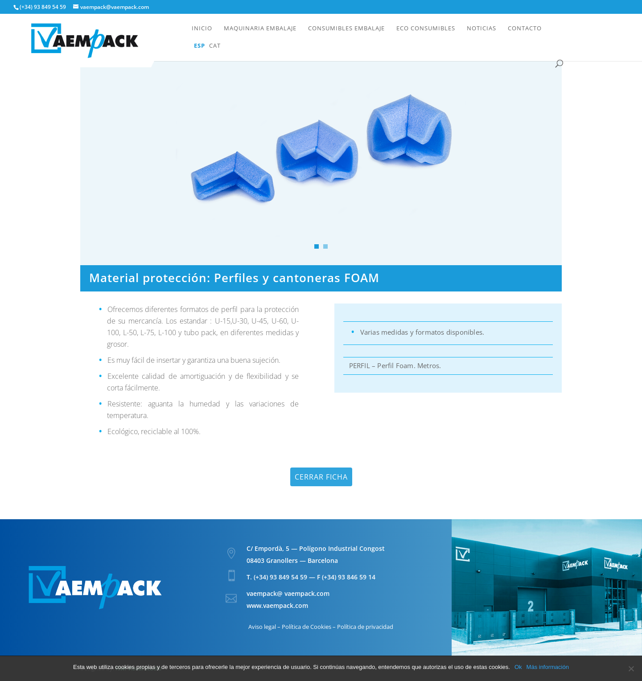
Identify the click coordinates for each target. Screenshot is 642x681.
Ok (518, 667)
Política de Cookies (306, 627)
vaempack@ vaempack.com (288, 593)
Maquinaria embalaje (260, 28)
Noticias (481, 28)
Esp (199, 45)
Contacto (525, 28)
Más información (548, 667)
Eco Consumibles (425, 28)
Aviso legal (262, 627)
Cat (215, 45)
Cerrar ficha (321, 477)
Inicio (202, 28)
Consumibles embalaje (346, 28)
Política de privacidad (365, 627)
